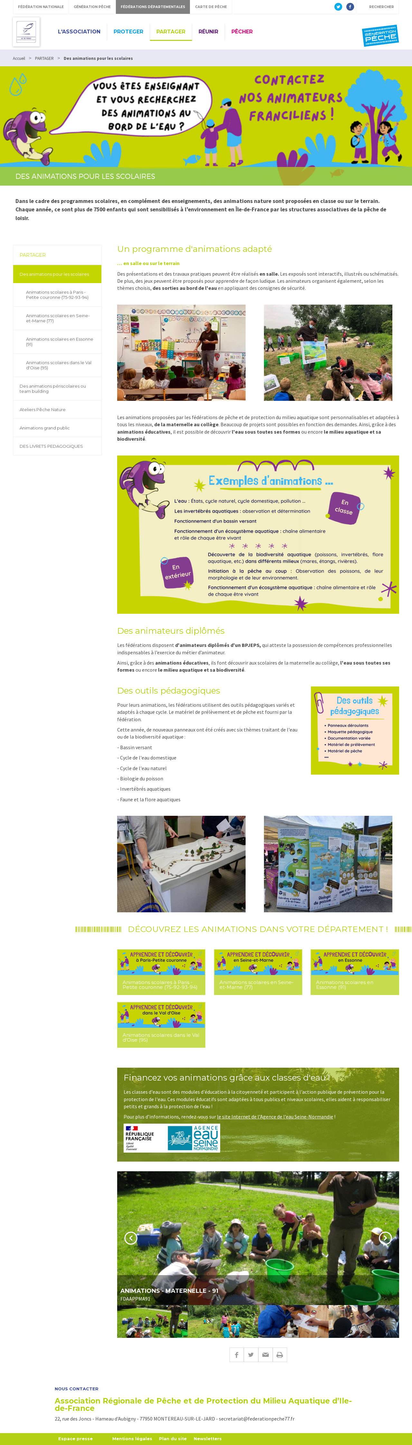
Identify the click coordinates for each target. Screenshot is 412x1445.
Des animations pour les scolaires (54, 274)
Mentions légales (132, 1438)
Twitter (251, 1355)
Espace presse (75, 1438)
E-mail (265, 1355)
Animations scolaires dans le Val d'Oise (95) (58, 365)
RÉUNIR (208, 32)
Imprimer (280, 1355)
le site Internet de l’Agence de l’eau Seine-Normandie (275, 1116)
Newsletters (208, 1438)
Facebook (236, 1355)
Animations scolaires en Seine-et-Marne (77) (58, 318)
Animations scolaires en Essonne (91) (59, 341)
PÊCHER (242, 32)
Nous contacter (76, 1389)
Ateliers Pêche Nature (43, 409)
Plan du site (173, 1438)
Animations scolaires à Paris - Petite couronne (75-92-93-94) (57, 295)
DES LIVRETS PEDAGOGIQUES (51, 446)
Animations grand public (45, 427)
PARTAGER (170, 32)
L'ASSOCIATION (79, 32)
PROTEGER (128, 32)
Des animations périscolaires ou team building (53, 388)
